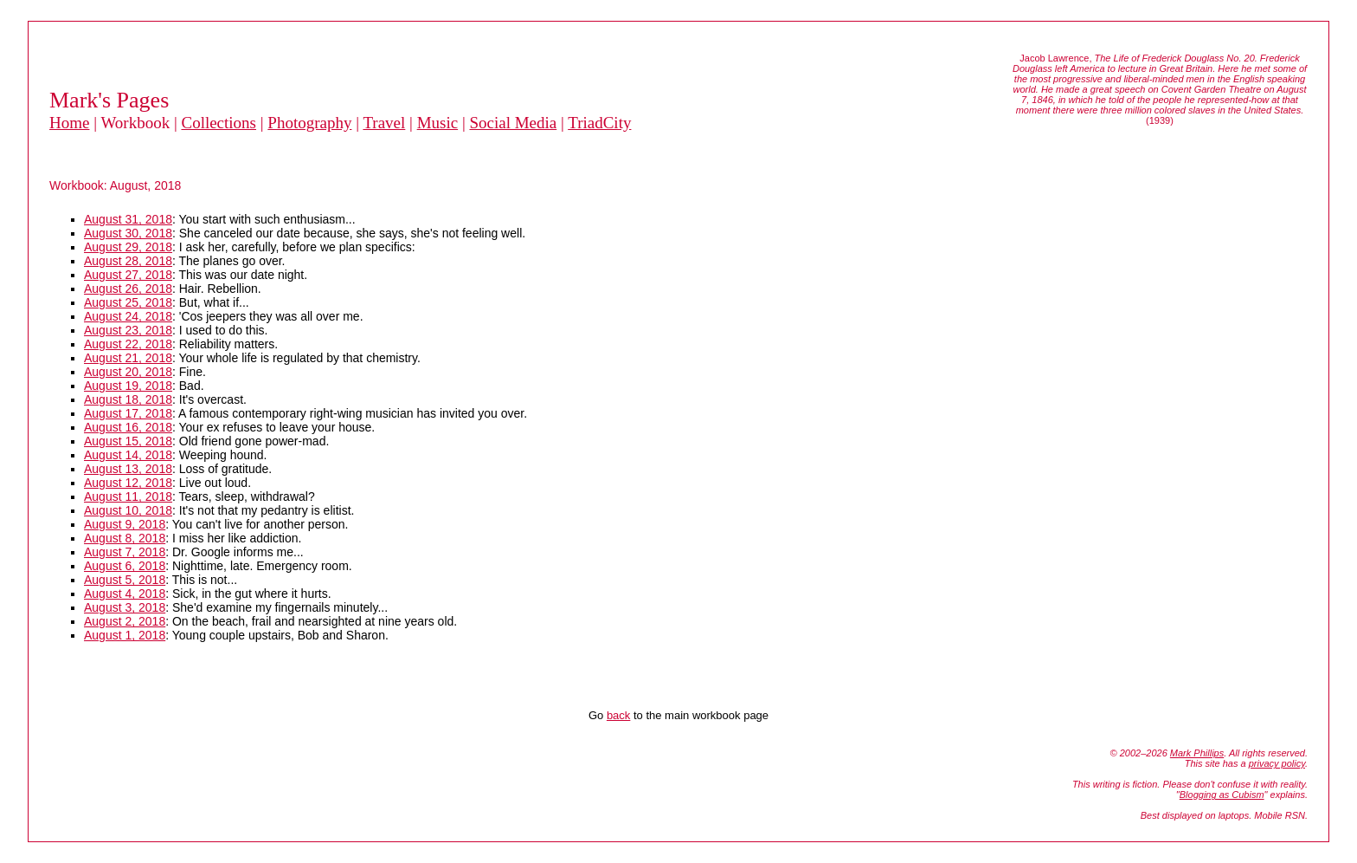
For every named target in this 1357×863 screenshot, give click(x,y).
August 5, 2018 (124, 580)
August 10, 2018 (128, 510)
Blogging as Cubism (1222, 794)
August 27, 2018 (128, 275)
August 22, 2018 (128, 344)
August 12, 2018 (128, 483)
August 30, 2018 (128, 233)
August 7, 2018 (124, 552)
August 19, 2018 (128, 386)
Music (438, 123)
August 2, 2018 (124, 621)
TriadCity (599, 123)
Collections (218, 123)
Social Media (512, 123)
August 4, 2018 (124, 593)
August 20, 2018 (128, 372)
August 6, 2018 (124, 566)
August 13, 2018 (128, 469)
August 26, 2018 (128, 288)
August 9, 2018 (124, 524)
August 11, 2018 (128, 496)
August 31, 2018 (128, 219)
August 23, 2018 (128, 330)
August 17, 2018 (128, 413)
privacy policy (1277, 763)
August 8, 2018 (124, 538)
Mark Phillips (1197, 753)
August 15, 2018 (128, 441)
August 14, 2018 (128, 455)
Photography (309, 123)
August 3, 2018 (124, 607)
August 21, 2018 (128, 358)
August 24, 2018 (128, 316)
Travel (384, 123)
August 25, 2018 (128, 302)
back (618, 715)
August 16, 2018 (128, 427)
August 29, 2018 (128, 247)
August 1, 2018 (124, 635)
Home (69, 123)
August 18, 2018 (128, 399)
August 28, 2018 (128, 261)
